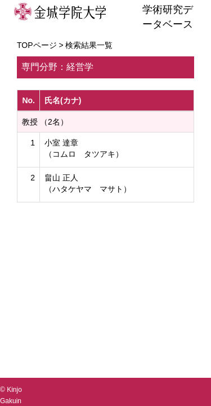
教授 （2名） (45, 121)
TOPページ (37, 45)
